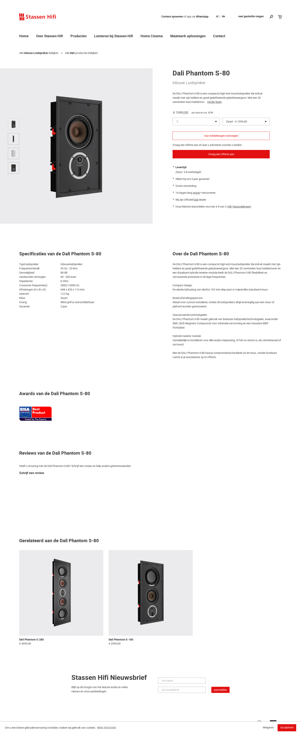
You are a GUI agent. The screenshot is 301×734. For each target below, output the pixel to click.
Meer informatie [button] (106, 727)
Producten (78, 36)
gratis (196, 193)
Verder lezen (214, 102)
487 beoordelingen (239, 207)
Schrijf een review (31, 473)
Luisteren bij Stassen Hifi (113, 36)
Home (24, 36)
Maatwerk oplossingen (188, 36)
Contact (219, 36)
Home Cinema (152, 36)
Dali (72, 53)
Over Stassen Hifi (49, 36)
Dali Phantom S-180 (121, 640)
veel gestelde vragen (251, 16)
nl (217, 16)
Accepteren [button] (287, 727)
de (223, 16)
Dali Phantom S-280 (31, 640)
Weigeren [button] (268, 727)
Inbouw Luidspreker (36, 53)
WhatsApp (202, 17)
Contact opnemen (172, 17)
